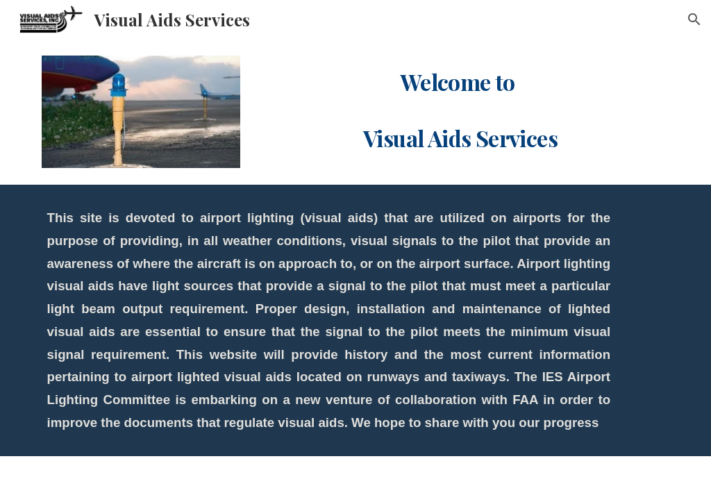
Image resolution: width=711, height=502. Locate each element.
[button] (694, 19)
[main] (462, 108)
